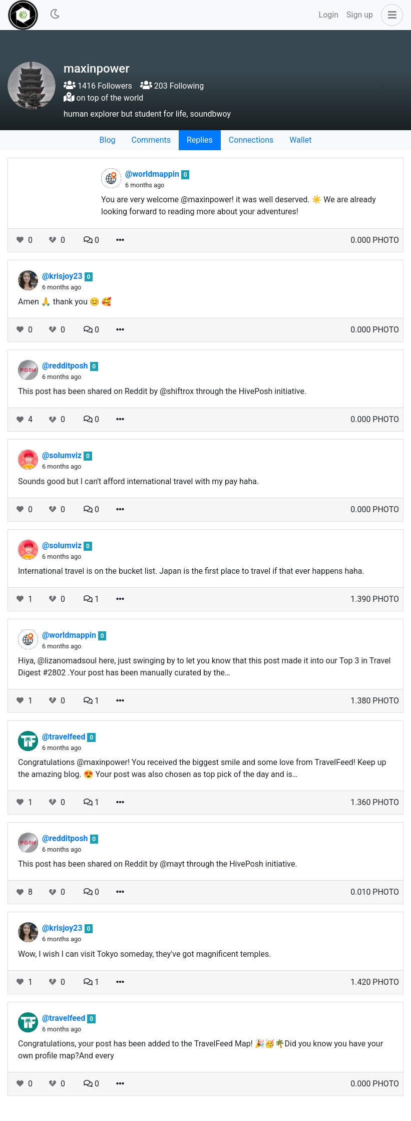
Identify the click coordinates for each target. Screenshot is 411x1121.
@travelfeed (64, 736)
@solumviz (63, 455)
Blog (108, 140)
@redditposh (66, 365)
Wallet (300, 140)
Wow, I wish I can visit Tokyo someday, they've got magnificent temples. (144, 954)
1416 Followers (98, 86)
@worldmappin (153, 174)
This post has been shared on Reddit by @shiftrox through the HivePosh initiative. (162, 391)
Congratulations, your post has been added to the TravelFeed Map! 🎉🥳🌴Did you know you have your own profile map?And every (200, 1049)
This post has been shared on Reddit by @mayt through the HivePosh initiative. (157, 864)
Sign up (359, 15)
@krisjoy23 (63, 276)
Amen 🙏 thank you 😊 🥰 (65, 301)
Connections (251, 140)
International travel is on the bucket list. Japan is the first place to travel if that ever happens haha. (191, 571)
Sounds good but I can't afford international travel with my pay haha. (138, 481)
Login (328, 15)
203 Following (172, 86)
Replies (200, 140)
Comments (151, 140)
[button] (390, 15)
